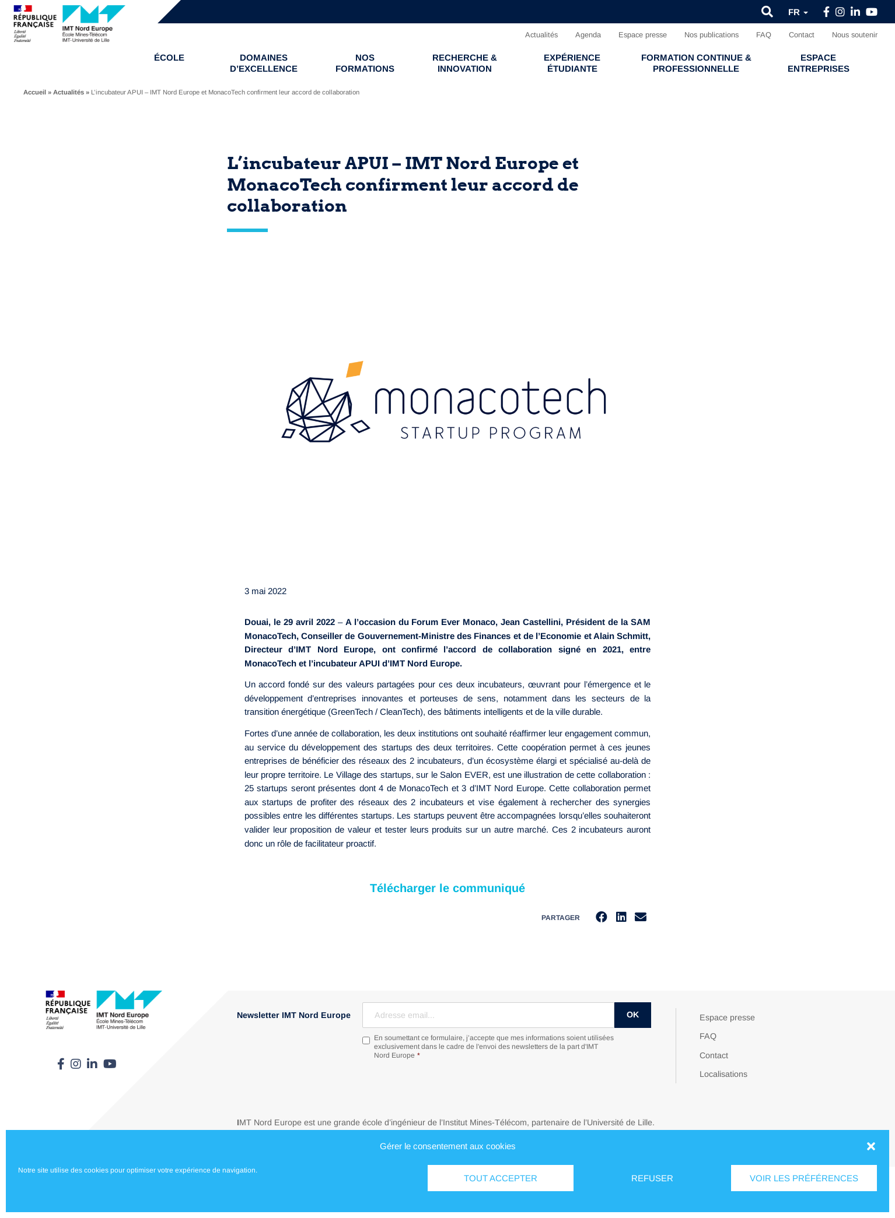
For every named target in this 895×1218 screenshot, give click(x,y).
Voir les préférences (804, 1178)
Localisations (723, 1074)
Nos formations (364, 62)
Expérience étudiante (572, 62)
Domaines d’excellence (264, 62)
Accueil (34, 92)
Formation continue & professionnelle (696, 62)
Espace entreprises (818, 62)
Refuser (652, 1178)
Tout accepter (500, 1178)
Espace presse (642, 34)
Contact (801, 34)
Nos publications (711, 34)
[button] (871, 1146)
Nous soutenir (854, 34)
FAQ (763, 34)
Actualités (541, 34)
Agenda (588, 34)
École (169, 57)
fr (798, 12)
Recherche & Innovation (464, 62)
